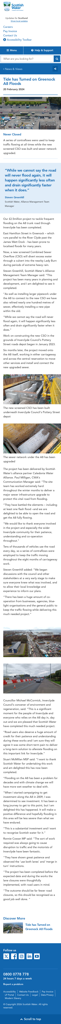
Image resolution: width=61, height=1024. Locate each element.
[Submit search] (57, 58)
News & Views (13, 69)
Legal (35, 994)
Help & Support (42, 50)
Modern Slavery (13, 998)
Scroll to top (30, 1019)
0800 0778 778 (16, 974)
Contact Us (10, 35)
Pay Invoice (10, 31)
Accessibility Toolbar (17, 39)
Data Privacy (47, 994)
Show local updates (19, 21)
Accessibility (9, 991)
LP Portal (9, 994)
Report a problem (13, 984)
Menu (12, 50)
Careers (8, 26)
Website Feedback (28, 991)
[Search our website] (27, 58)
